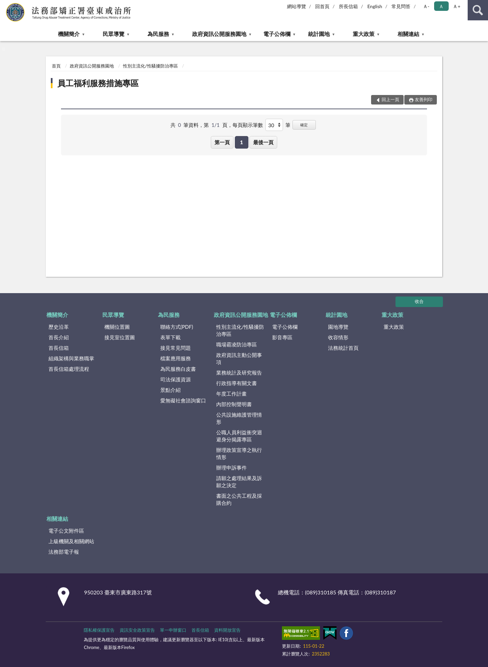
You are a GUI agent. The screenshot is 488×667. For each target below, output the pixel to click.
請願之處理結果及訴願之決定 (239, 481)
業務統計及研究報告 (239, 372)
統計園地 (319, 34)
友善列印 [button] (423, 99)
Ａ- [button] (426, 6)
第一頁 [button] (222, 142)
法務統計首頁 (343, 348)
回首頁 (322, 6)
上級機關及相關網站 (71, 541)
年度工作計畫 (231, 393)
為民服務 (158, 34)
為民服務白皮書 (178, 369)
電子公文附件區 (66, 531)
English (374, 6)
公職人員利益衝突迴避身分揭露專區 (239, 435)
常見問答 (400, 6)
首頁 (56, 66)
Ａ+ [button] (456, 6)
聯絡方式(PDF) (176, 327)
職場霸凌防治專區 (236, 344)
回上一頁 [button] (390, 99)
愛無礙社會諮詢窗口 (183, 400)
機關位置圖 (117, 327)
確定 (304, 124)
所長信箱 (348, 6)
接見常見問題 (175, 348)
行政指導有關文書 (236, 383)
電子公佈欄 (276, 34)
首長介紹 (58, 337)
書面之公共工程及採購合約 (239, 499)
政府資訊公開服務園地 (219, 34)
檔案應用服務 (175, 358)
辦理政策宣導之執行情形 (239, 453)
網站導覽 (296, 6)
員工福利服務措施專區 (98, 83)
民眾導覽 (113, 34)
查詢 (478, 10)
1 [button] (241, 142)
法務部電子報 (63, 552)
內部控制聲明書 (234, 404)
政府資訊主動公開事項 (239, 358)
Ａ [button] (441, 6)
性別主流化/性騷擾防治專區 (150, 66)
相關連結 (408, 34)
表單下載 (170, 337)
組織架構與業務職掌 (71, 358)
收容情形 (338, 337)
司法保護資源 (175, 379)
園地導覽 (338, 327)
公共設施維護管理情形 (239, 418)
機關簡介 (69, 34)
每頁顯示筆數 (247, 125)
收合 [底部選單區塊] (419, 301)
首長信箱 (58, 348)
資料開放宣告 (227, 630)
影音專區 (282, 337)
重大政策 (363, 34)
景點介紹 (170, 390)
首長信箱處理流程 (68, 369)
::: (5, 5)
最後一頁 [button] (263, 142)
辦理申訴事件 (231, 467)
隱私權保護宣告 (99, 630)
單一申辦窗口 (173, 630)
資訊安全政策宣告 (137, 630)
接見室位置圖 (119, 337)
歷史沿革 (58, 327)
